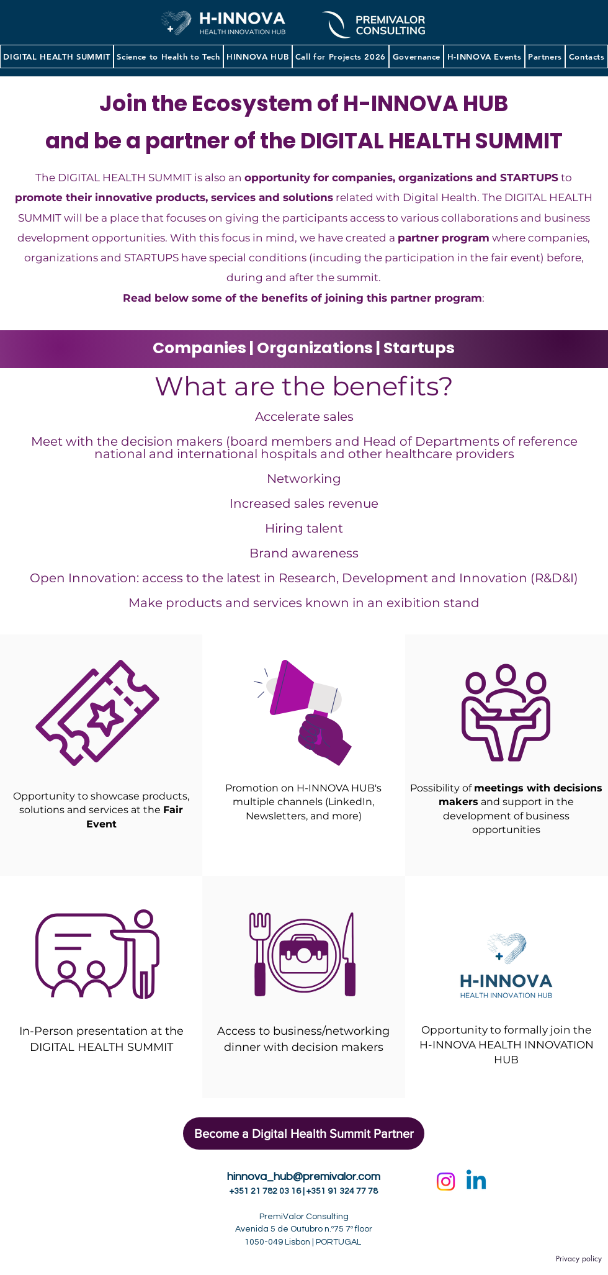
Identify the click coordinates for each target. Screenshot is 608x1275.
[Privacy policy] (578, 1259)
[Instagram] (446, 1181)
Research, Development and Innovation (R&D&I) (428, 577)
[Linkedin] (476, 1181)
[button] (168, 56)
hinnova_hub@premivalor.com (303, 1177)
